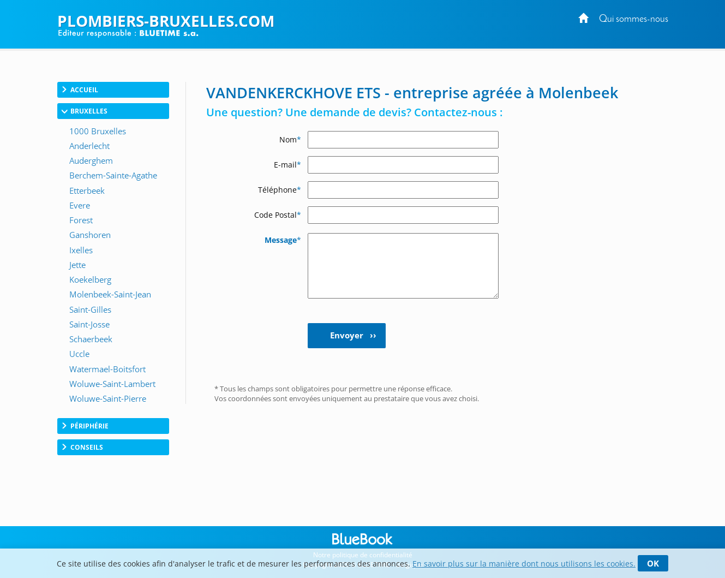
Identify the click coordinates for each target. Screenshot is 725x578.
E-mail (287, 164)
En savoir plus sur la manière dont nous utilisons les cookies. (524, 563)
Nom (290, 139)
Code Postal (277, 215)
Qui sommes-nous (633, 19)
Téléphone (279, 189)
